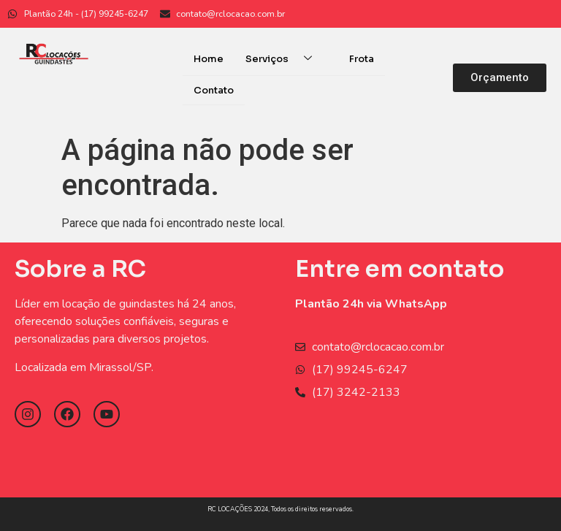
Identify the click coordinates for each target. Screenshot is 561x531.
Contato (214, 89)
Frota (361, 59)
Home (209, 59)
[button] (499, 77)
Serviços (284, 59)
